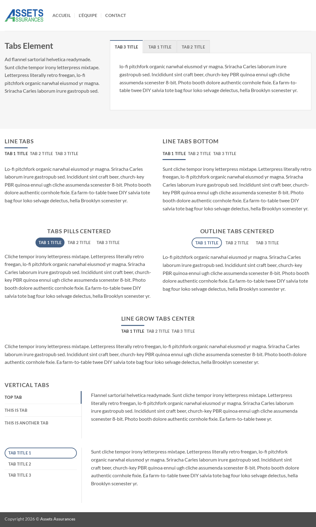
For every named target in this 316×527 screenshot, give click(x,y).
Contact (115, 15)
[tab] (126, 46)
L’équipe (88, 15)
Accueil (61, 15)
